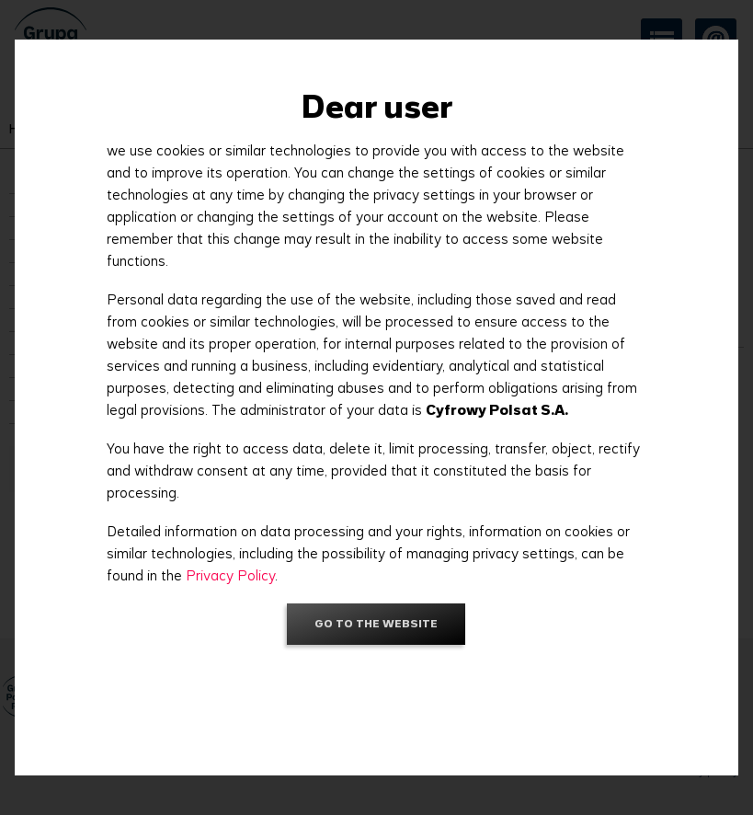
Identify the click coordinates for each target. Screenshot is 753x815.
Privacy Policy (230, 575)
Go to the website (376, 623)
